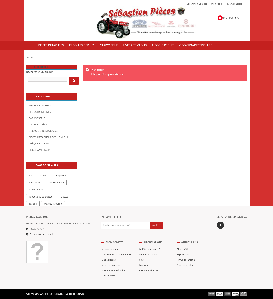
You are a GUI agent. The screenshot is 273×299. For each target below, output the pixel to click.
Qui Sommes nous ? (149, 249)
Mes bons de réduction (113, 270)
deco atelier (35, 182)
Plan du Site (183, 249)
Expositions (183, 254)
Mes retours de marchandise (116, 254)
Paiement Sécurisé (148, 270)
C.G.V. (142, 259)
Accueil (31, 57)
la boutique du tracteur (41, 196)
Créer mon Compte (197, 3)
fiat (30, 175)
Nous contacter (185, 265)
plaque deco (61, 175)
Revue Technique (186, 259)
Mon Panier (217, 3)
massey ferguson (53, 203)
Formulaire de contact (41, 234)
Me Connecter (234, 3)
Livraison (144, 265)
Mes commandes (110, 249)
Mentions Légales (148, 254)
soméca (44, 175)
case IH (33, 203)
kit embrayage (36, 189)
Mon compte (114, 242)
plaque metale (56, 182)
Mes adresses (108, 259)
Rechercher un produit (39, 71)
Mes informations (110, 265)
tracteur (65, 196)
